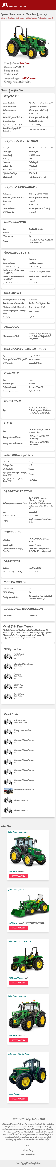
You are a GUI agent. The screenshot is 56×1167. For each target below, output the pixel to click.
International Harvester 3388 (24, 740)
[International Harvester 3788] (9, 762)
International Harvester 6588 (24, 780)
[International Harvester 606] (9, 666)
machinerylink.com (34, 1163)
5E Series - (14, 923)
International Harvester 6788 (24, 789)
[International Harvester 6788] (9, 791)
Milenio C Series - (17, 978)
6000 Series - (14, 1094)
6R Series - (14, 1035)
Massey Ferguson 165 (21, 810)
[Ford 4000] (9, 676)
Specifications (18, 876)
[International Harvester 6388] (9, 772)
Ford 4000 (17, 674)
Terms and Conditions (28, 1154)
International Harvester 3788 (24, 760)
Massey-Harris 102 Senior (23, 730)
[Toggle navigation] (53, 5)
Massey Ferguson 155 (21, 800)
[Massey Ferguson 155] (9, 800)
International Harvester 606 (23, 664)
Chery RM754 (19, 694)
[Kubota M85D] (9, 656)
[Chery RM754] (9, 696)
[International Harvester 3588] (9, 752)
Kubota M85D (19, 654)
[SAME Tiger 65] (9, 686)
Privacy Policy (28, 1150)
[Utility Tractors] (19, 656)
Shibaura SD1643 (20, 720)
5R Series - (14, 871)
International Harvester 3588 (24, 750)
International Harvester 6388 (24, 770)
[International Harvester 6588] (9, 782)
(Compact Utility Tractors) (25, 942)
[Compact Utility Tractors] (20, 722)
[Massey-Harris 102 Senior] (9, 732)
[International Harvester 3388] (9, 741)
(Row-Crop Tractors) (24, 1054)
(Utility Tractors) (23, 832)
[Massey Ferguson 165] (9, 810)
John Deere (24, 63)
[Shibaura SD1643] (9, 721)
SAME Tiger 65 (19, 685)
